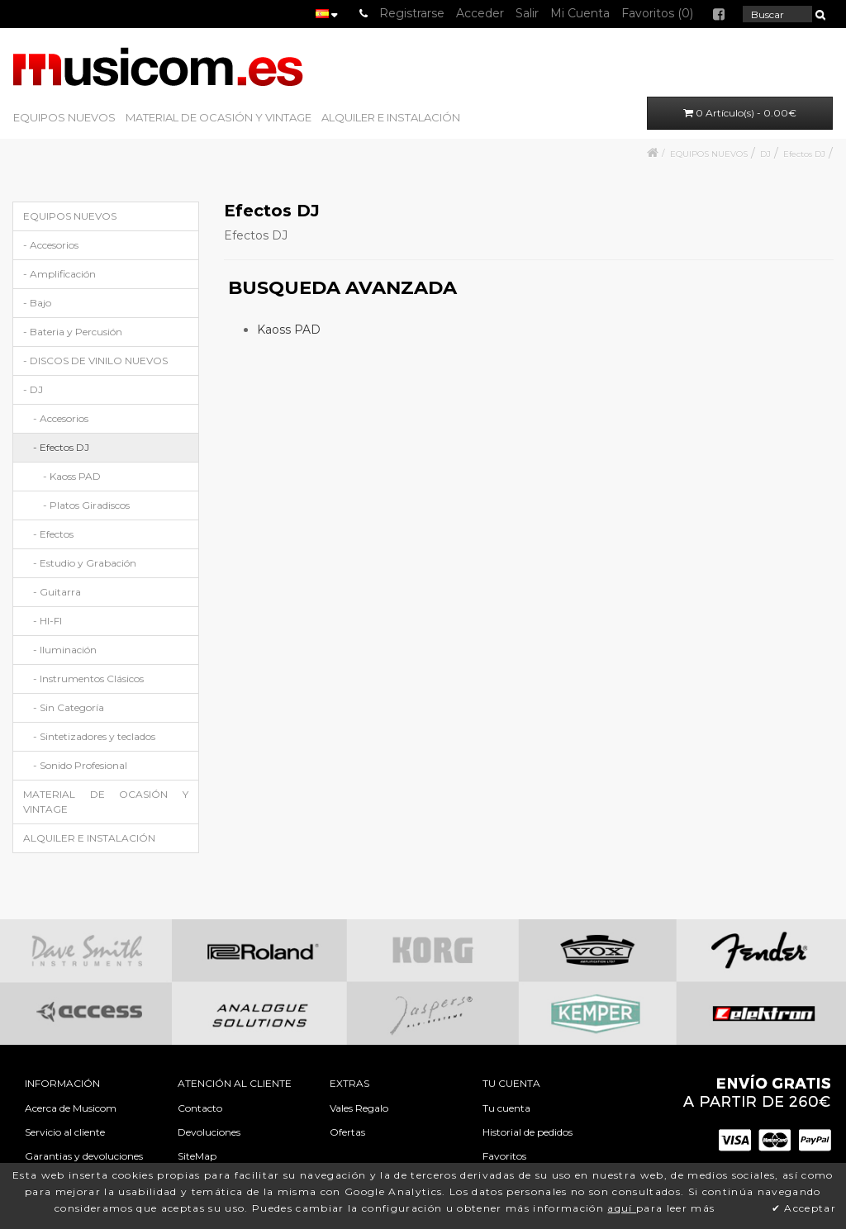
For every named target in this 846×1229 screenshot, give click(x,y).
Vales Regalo (359, 1108)
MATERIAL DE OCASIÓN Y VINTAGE (218, 117)
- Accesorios (50, 245)
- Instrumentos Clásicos (88, 678)
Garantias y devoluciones (84, 1156)
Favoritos (504, 1156)
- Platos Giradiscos (86, 505)
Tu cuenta (506, 1108)
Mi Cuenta (580, 13)
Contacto (200, 1108)
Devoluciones (209, 1132)
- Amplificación (59, 274)
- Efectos (53, 534)
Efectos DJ (804, 154)
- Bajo (37, 303)
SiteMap (197, 1156)
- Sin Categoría (68, 707)
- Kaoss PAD (72, 476)
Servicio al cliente (65, 1132)
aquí (621, 1208)
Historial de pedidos (527, 1132)
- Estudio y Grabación (84, 563)
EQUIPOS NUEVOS (64, 117)
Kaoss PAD (289, 329)
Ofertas (347, 1132)
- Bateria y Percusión (72, 331)
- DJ (33, 389)
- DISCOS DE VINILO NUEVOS (95, 360)
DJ (765, 154)
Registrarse (411, 13)
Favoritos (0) (657, 13)
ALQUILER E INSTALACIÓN (390, 117)
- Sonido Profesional (80, 765)
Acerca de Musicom (70, 1108)
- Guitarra (57, 592)
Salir (527, 13)
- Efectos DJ (61, 447)
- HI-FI (47, 620)
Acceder (480, 13)
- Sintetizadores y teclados (94, 736)
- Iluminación (65, 649)
